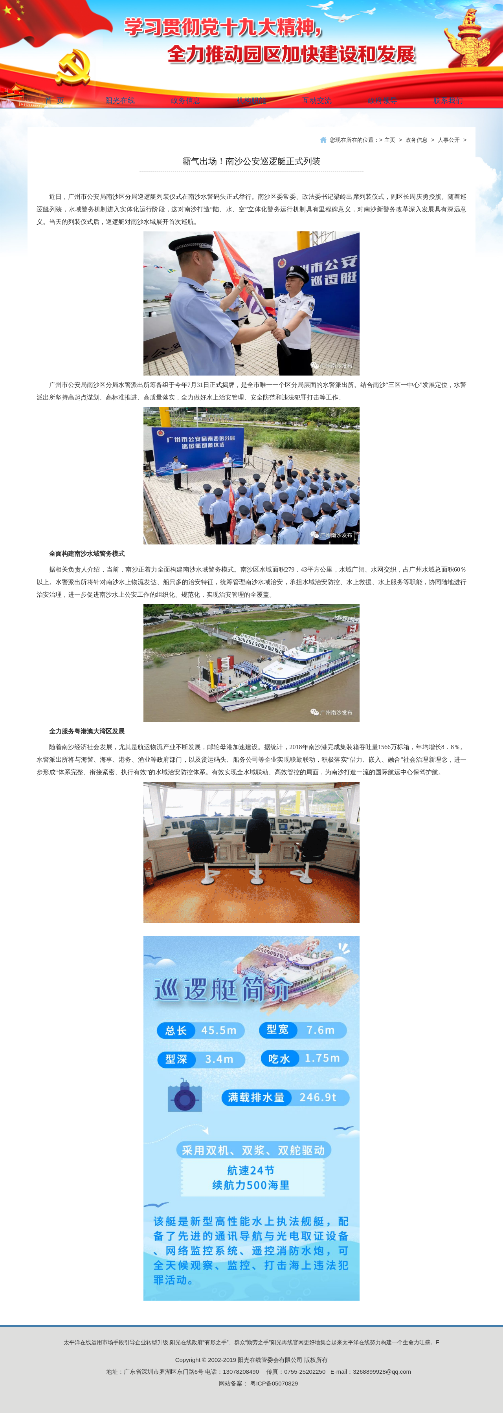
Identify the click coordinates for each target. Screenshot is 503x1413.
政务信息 (417, 140)
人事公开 (449, 140)
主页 (389, 140)
